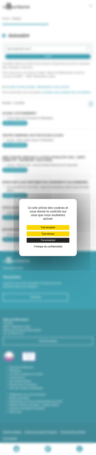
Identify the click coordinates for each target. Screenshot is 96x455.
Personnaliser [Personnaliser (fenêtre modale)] (48, 240)
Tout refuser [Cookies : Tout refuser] (48, 233)
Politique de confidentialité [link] (48, 246)
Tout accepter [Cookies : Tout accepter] (48, 227)
